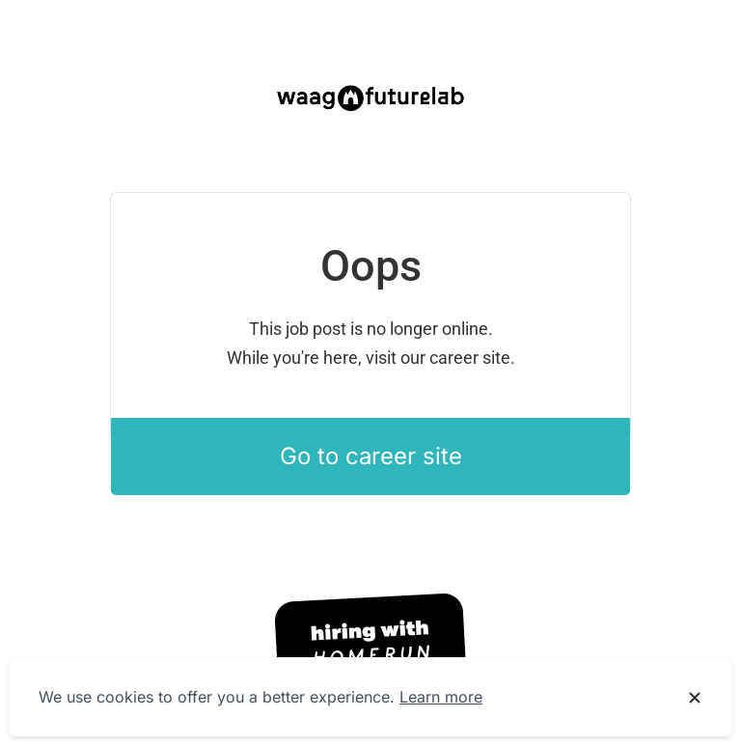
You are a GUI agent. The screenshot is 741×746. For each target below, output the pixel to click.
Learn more (440, 696)
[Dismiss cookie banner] (694, 697)
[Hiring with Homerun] (370, 645)
